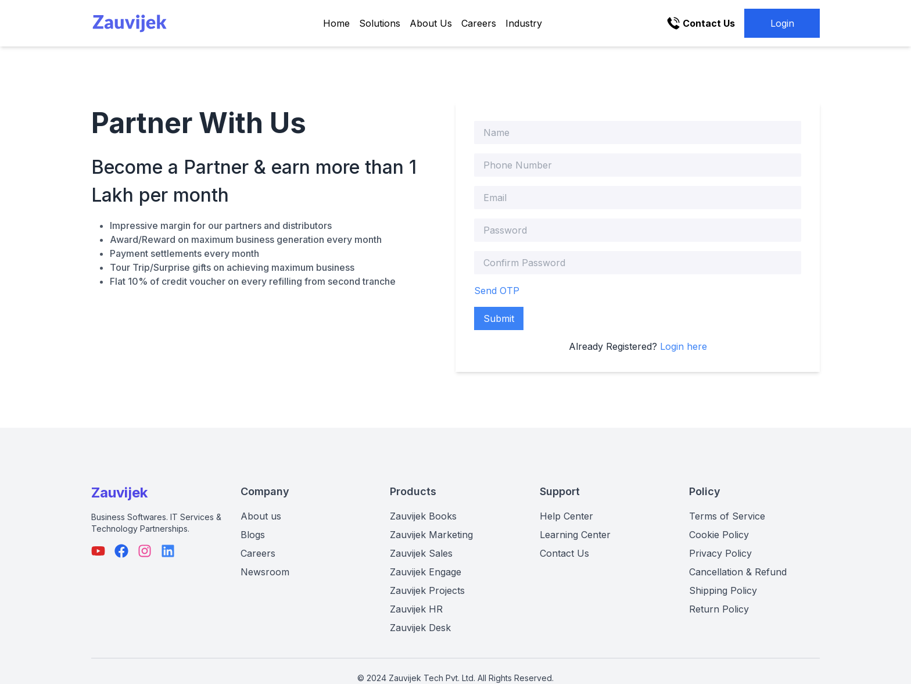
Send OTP (496, 290)
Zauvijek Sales (421, 553)
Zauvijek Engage (425, 572)
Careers (478, 23)
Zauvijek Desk (420, 627)
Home (336, 23)
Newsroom (265, 572)
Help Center (566, 516)
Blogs (253, 534)
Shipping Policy (723, 590)
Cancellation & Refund (738, 572)
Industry (523, 23)
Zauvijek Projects (427, 590)
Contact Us (564, 553)
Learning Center (575, 534)
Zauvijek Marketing (431, 534)
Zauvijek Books (423, 516)
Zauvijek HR (416, 609)
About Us (431, 23)
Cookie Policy (719, 534)
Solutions (379, 23)
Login (782, 23)
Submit (498, 318)
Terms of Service (727, 516)
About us (261, 516)
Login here (683, 346)
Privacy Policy (720, 553)
